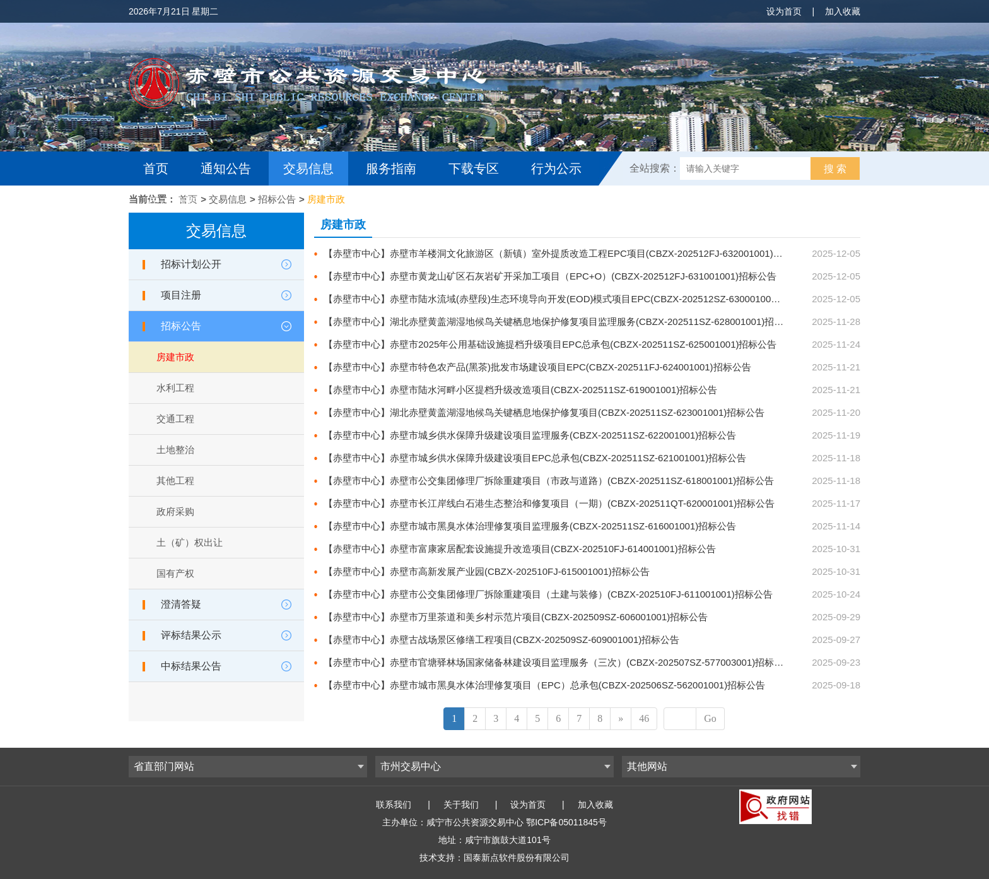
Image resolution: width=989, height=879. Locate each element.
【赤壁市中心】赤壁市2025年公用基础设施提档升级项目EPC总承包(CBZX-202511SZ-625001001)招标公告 (550, 344)
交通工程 (175, 418)
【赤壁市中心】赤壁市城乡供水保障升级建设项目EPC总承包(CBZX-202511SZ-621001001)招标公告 (535, 457)
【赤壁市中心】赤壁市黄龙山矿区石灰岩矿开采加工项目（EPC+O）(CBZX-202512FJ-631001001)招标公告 (550, 276)
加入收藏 (842, 11)
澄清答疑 (181, 604)
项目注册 (181, 295)
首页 (155, 168)
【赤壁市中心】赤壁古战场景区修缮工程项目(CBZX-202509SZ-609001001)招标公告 (501, 639)
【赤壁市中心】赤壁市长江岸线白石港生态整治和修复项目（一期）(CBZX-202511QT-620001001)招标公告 (549, 503)
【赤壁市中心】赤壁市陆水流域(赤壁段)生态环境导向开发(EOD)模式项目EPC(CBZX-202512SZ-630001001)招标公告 (570, 298)
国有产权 (175, 573)
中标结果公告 (191, 666)
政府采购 (175, 511)
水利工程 (175, 387)
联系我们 (393, 804)
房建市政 (326, 199)
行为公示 (556, 168)
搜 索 (835, 168)
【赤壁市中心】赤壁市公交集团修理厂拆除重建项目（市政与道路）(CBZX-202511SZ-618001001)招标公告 (549, 480)
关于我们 (461, 804)
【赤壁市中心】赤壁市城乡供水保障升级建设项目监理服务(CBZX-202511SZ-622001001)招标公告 (530, 435)
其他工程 (175, 480)
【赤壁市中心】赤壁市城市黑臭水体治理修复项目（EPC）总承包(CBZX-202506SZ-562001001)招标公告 (544, 685)
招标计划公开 (191, 264)
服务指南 (391, 168)
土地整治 (175, 449)
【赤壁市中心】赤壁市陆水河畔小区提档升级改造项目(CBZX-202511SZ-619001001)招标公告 (520, 389)
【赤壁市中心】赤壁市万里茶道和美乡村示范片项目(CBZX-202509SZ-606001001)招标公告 (516, 616)
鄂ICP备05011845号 (566, 822)
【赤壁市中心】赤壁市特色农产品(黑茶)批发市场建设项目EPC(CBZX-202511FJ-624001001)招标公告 (537, 367)
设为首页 (784, 11)
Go (710, 718)
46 (644, 718)
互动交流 (171, 202)
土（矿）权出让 (189, 542)
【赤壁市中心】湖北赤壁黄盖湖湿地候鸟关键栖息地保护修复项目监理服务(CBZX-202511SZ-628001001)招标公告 (563, 321)
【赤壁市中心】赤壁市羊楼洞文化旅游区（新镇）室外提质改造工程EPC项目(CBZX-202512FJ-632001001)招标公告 (567, 253)
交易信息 (308, 168)
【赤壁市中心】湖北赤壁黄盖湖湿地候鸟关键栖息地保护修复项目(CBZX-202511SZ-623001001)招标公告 (544, 412)
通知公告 (226, 168)
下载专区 (473, 168)
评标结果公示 (191, 635)
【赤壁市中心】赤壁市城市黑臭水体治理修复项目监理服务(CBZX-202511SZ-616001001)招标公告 (530, 526)
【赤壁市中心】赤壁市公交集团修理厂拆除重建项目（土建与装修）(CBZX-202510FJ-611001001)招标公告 (548, 594)
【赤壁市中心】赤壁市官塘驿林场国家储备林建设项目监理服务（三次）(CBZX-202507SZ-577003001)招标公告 (558, 662)
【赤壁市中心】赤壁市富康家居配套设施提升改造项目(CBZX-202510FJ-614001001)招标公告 (520, 548)
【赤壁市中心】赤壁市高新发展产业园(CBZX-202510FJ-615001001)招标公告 (487, 571)
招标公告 (277, 199)
